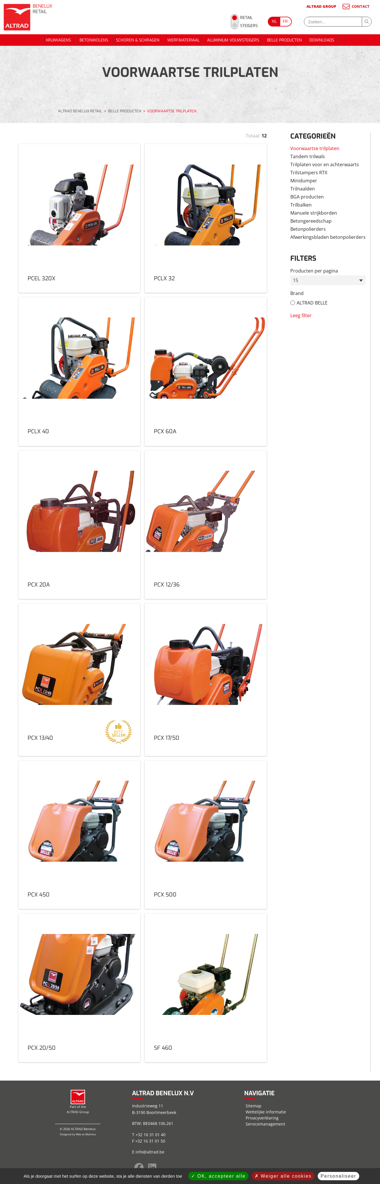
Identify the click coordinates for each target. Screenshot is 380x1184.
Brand (297, 293)
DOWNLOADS (321, 40)
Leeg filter (301, 315)
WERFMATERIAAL (183, 40)
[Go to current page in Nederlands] (274, 22)
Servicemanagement (265, 1124)
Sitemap (254, 1106)
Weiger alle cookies (283, 1176)
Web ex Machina (86, 1134)
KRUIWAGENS (59, 40)
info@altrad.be (150, 1152)
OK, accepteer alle (218, 1176)
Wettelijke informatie (266, 1112)
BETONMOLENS (94, 40)
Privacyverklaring (262, 1118)
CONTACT (356, 6)
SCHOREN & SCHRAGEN (137, 40)
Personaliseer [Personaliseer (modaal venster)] (338, 1176)
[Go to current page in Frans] (286, 22)
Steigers (249, 26)
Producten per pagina (314, 271)
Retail (246, 17)
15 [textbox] (295, 280)
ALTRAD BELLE (312, 303)
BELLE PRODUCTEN (284, 40)
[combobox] (328, 280)
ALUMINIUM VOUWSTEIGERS (233, 40)
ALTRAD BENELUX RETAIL (80, 111)
